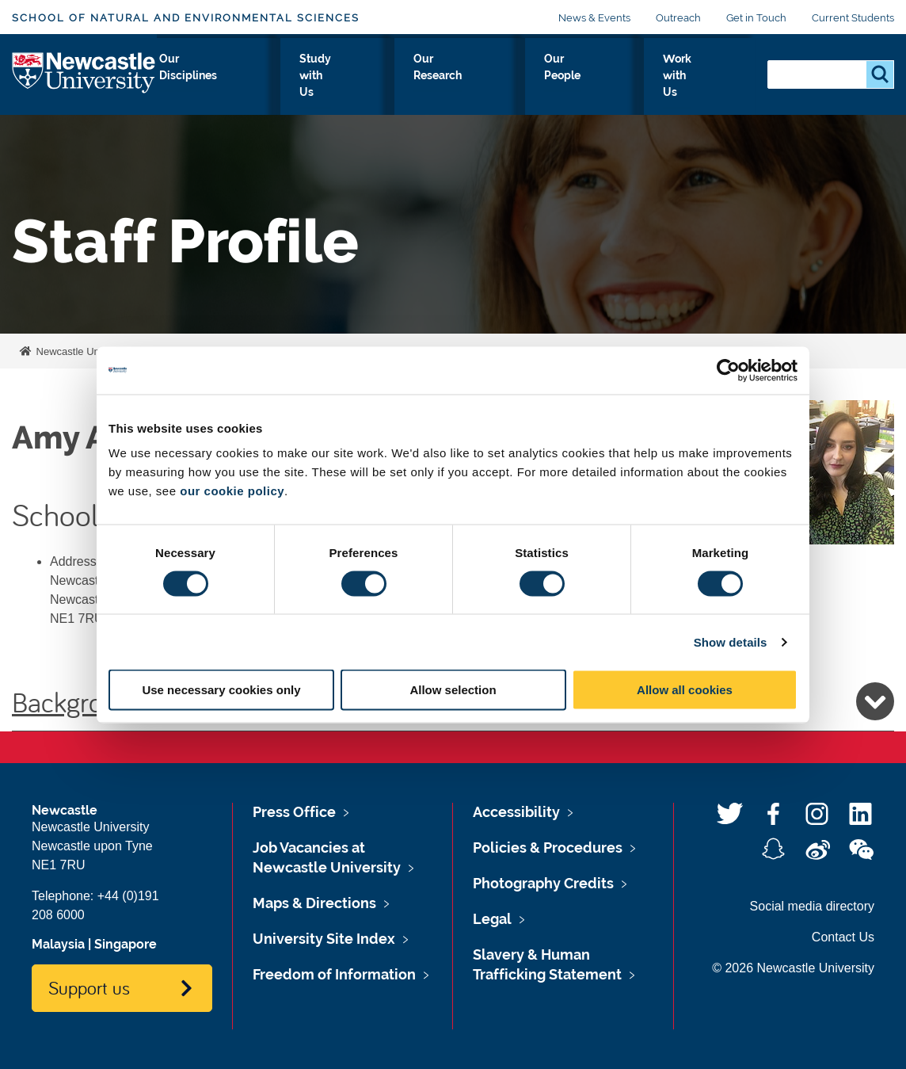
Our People (605, 86)
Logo (84, 83)
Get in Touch (756, 18)
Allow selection (452, 690)
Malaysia (58, 944)
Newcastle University (82, 351)
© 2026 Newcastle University (793, 968)
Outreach (678, 18)
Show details (730, 641)
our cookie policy (232, 491)
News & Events (594, 18)
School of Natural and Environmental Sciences (186, 18)
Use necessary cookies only (221, 690)
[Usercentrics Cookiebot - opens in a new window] (728, 370)
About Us (196, 86)
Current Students (853, 18)
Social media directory (812, 906)
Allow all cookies (685, 690)
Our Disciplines (292, 86)
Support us (89, 987)
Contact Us (843, 937)
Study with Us (401, 86)
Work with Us (703, 86)
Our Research (506, 86)
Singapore (125, 944)
